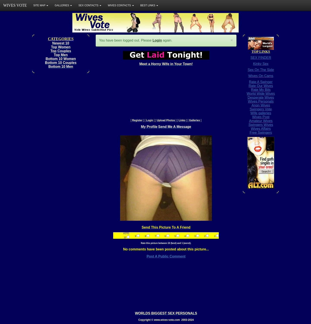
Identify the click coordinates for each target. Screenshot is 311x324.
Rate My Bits (261, 90)
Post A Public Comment (166, 256)
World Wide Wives (261, 93)
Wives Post (260, 117)
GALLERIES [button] (63, 5)
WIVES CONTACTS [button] (121, 5)
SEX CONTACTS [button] (89, 5)
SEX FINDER (260, 58)
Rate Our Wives (261, 86)
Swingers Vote (261, 109)
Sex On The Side (261, 70)
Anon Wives (261, 105)
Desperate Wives (261, 97)
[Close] (231, 40)
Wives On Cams (260, 76)
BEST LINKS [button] (149, 5)
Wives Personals (261, 101)
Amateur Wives (260, 121)
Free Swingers (261, 132)
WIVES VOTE (15, 5)
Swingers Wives (261, 125)
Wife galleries (260, 113)
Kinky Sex (260, 64)
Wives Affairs (261, 129)
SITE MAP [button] (40, 5)
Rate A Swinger (261, 82)
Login (157, 40)
